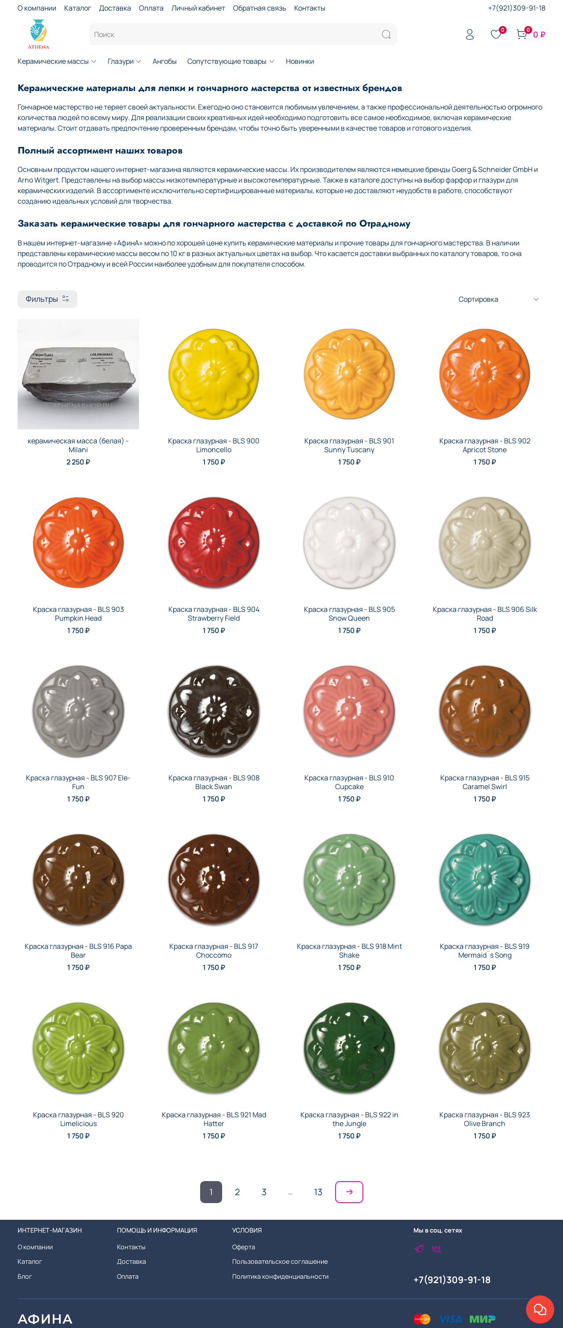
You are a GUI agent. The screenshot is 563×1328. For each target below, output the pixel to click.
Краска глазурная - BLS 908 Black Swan (214, 782)
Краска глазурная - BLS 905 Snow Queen (349, 613)
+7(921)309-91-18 (516, 8)
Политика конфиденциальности (280, 1276)
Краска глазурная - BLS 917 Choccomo (213, 950)
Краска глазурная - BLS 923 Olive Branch (484, 1119)
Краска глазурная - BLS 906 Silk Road (485, 613)
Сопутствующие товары (231, 61)
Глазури (125, 61)
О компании (37, 8)
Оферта (243, 1247)
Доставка (115, 8)
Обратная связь (259, 8)
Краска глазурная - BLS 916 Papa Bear (78, 950)
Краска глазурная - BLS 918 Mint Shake (349, 950)
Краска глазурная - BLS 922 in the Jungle (349, 1119)
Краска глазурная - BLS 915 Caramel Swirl (485, 782)
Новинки (300, 61)
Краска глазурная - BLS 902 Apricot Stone (484, 445)
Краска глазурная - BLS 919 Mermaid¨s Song (485, 950)
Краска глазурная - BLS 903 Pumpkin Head (78, 613)
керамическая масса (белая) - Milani (78, 445)
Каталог (77, 8)
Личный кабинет (198, 8)
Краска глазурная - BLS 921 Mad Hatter (214, 1119)
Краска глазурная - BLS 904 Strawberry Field (214, 613)
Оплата (151, 8)
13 (318, 1192)
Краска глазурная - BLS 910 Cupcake (349, 782)
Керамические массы (57, 61)
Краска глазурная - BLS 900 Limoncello (214, 445)
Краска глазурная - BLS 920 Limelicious (78, 1119)
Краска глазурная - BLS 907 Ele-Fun (78, 782)
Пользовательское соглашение (280, 1261)
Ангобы (165, 61)
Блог (25, 1276)
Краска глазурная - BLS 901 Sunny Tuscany (349, 445)
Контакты (309, 8)
